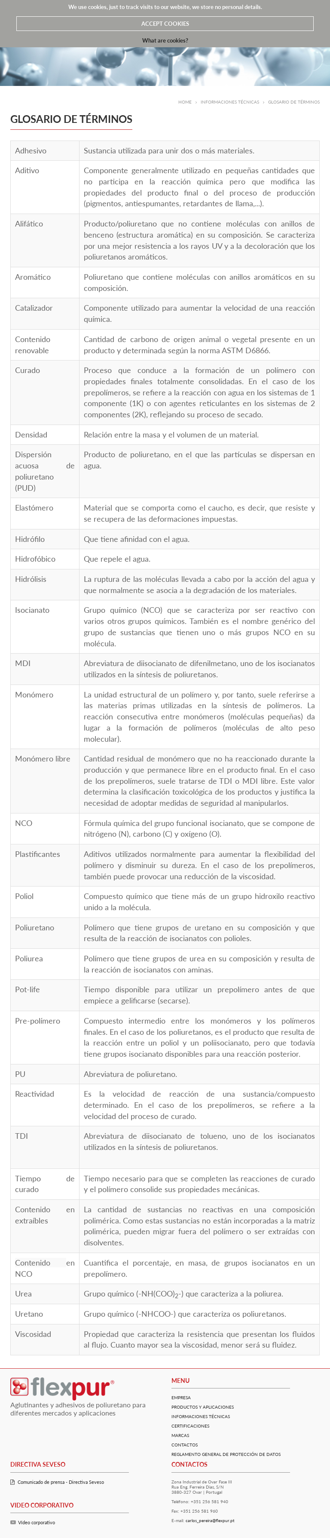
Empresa (181, 1397)
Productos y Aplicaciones (202, 1407)
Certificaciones (190, 1425)
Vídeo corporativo (32, 1522)
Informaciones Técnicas (200, 1416)
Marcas (180, 1435)
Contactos (184, 1444)
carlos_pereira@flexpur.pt (210, 1520)
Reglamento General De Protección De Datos (226, 1454)
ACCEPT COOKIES (165, 23)
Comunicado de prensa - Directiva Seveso (57, 1482)
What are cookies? (165, 40)
